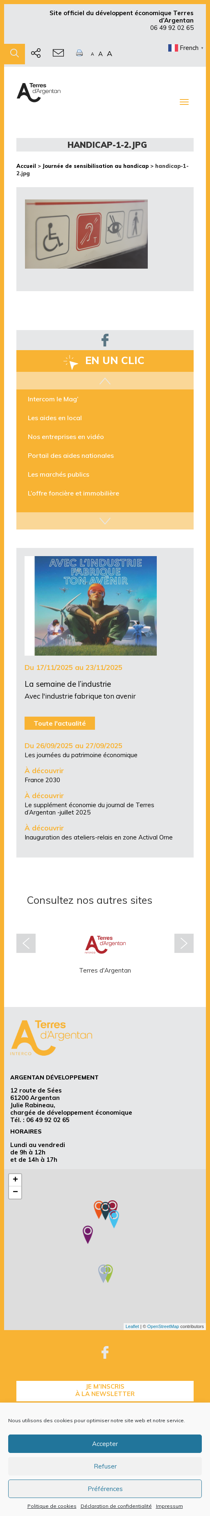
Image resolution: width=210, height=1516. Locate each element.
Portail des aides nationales (71, 455)
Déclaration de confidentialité (116, 1506)
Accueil (26, 166)
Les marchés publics (58, 474)
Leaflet (132, 1326)
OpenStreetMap (163, 1326)
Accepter (105, 1444)
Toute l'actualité (60, 723)
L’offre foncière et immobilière (73, 493)
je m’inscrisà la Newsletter (105, 1390)
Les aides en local (55, 418)
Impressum (169, 1506)
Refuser (105, 1466)
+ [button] (15, 1180)
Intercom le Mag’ (53, 399)
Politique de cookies (52, 1506)
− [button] (15, 1192)
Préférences (105, 1489)
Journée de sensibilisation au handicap (96, 166)
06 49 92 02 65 (172, 28)
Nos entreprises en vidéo (66, 436)
